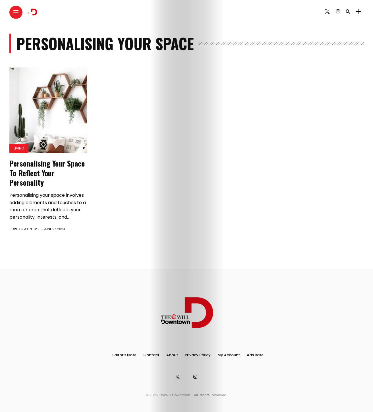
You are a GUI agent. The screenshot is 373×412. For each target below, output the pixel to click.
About (172, 355)
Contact (151, 355)
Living (19, 148)
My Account (228, 355)
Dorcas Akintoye (24, 229)
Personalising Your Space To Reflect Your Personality (47, 173)
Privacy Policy (198, 355)
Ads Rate (255, 355)
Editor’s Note (124, 355)
